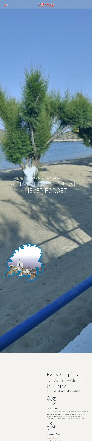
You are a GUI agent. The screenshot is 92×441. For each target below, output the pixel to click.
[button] (6, 5)
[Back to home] (46, 5)
